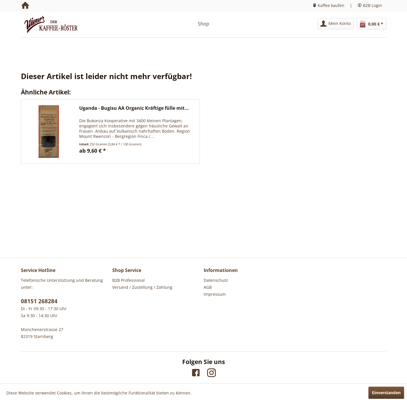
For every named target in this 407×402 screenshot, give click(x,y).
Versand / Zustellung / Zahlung (142, 287)
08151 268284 (39, 301)
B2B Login (372, 5)
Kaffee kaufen (331, 5)
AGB (208, 287)
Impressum (215, 294)
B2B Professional (128, 280)
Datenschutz (216, 280)
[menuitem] (336, 24)
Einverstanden (386, 392)
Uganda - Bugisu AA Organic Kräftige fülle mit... (134, 108)
